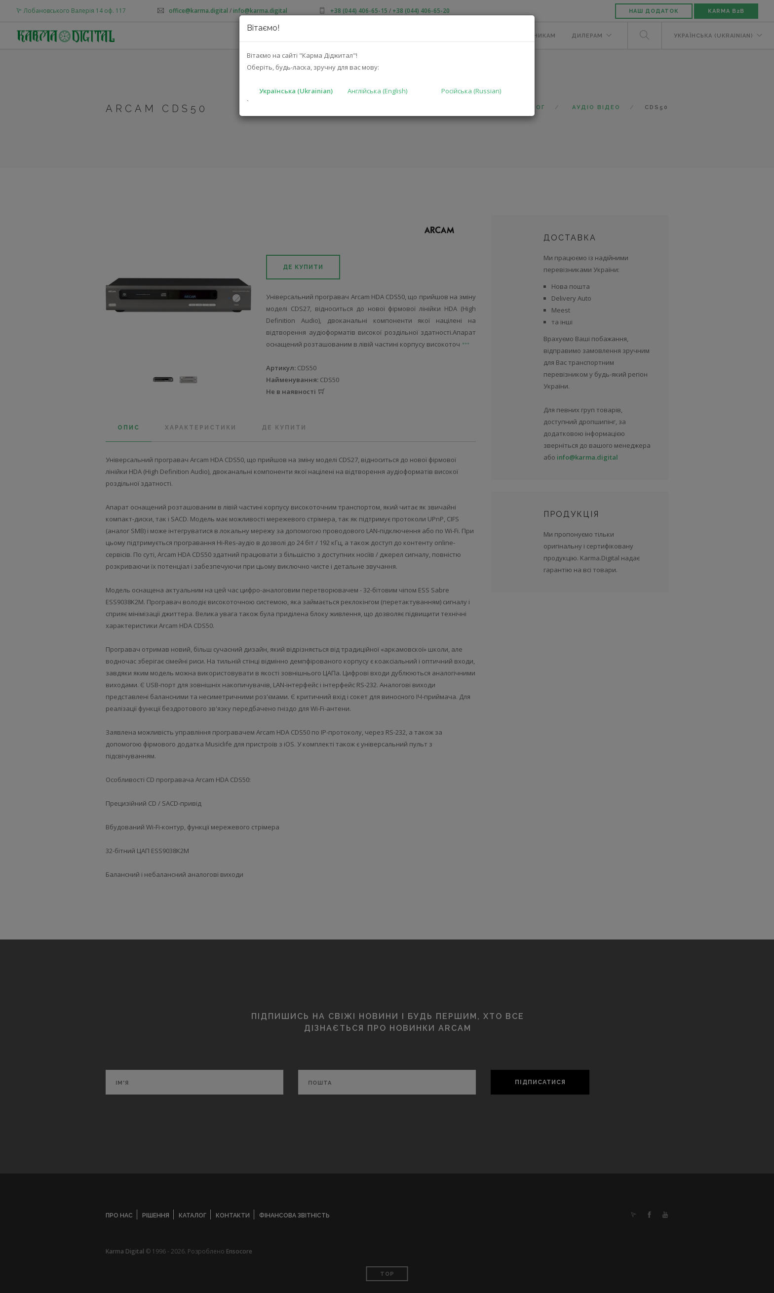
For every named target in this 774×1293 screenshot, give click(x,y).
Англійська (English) (377, 90)
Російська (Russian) (471, 90)
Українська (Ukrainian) (296, 90)
